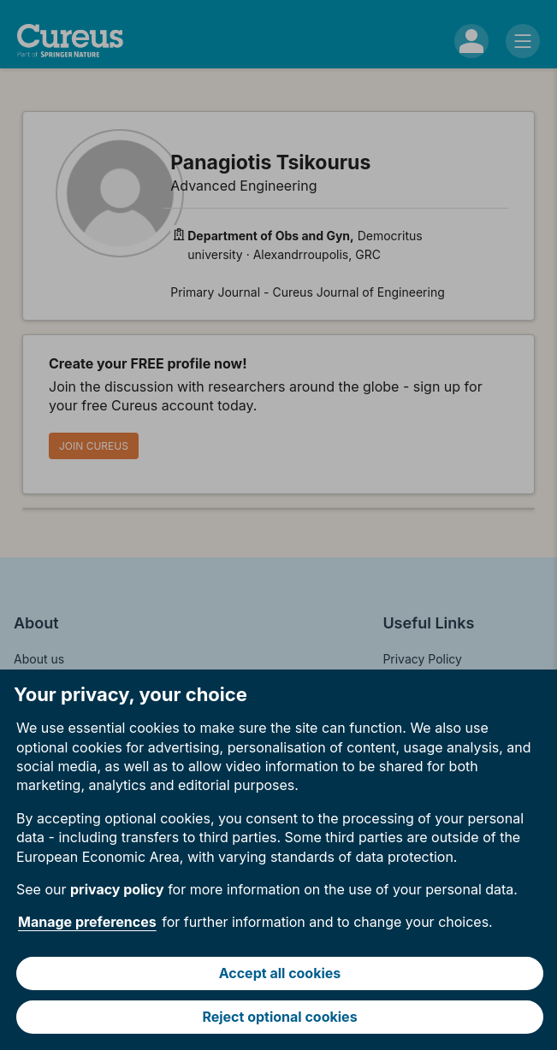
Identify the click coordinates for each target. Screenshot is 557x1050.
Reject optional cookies (279, 1016)
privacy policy (117, 889)
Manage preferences (87, 921)
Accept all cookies (280, 973)
